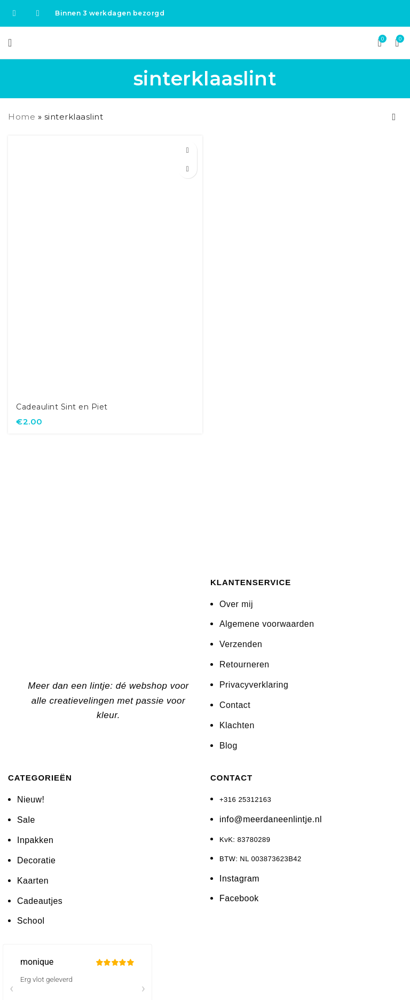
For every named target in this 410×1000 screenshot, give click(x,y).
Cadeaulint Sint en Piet (65, 406)
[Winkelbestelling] (394, 117)
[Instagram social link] (37, 13)
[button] (187, 150)
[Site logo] (205, 42)
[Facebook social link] (14, 13)
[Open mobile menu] (10, 42)
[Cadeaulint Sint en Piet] (105, 265)
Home (21, 117)
